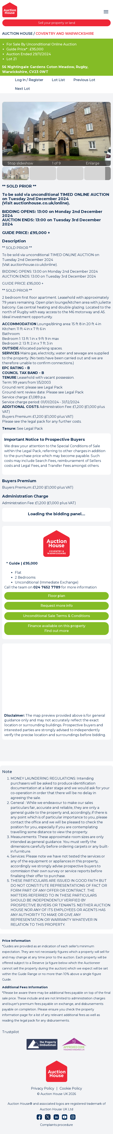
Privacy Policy (42, 1088)
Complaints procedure (56, 1125)
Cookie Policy (71, 1088)
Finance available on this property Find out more (56, 628)
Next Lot (22, 89)
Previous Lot (84, 80)
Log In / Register (29, 80)
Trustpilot (10, 1032)
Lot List (58, 80)
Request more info (56, 606)
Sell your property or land (56, 23)
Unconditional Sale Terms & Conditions (56, 616)
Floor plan (56, 596)
